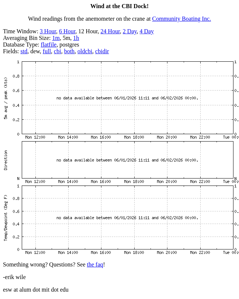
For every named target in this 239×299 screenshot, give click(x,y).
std (24, 51)
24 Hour (110, 31)
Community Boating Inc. (181, 19)
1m (55, 38)
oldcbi (84, 51)
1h (76, 38)
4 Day (146, 31)
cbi (57, 51)
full (47, 51)
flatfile (49, 44)
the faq (95, 264)
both (69, 51)
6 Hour (67, 31)
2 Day (130, 31)
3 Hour (48, 31)
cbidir (102, 51)
